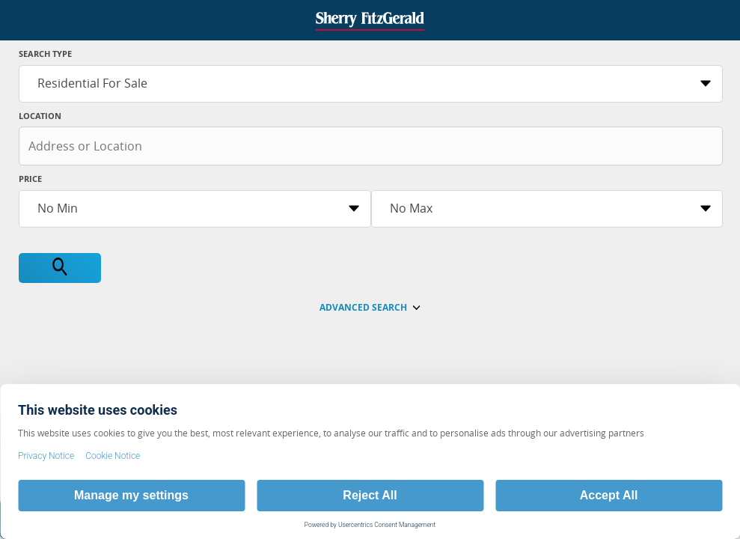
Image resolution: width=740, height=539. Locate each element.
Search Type (45, 53)
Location (40, 115)
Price (30, 178)
